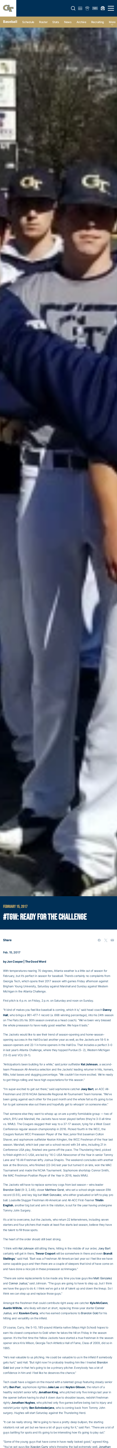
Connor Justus (18, 1283)
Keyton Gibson (75, 1387)
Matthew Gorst (54, 1189)
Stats (55, 22)
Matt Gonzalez (52, 1195)
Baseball (10, 22)
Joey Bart (87, 1089)
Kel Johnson (89, 1064)
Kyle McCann (99, 1303)
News (68, 22)
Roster (43, 22)
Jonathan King (48, 1392)
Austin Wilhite (12, 1308)
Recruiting (97, 22)
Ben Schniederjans (41, 1407)
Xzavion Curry (28, 1313)
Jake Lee (53, 1387)
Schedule (28, 22)
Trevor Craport (45, 1253)
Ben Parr (15, 1387)
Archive (81, 22)
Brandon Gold (12, 1189)
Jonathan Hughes (23, 1402)
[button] (73, 8)
